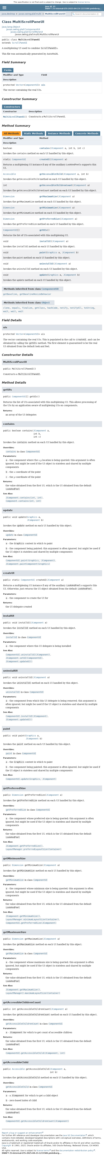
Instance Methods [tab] (59, 133)
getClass (40, 308)
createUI (44, 159)
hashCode (52, 308)
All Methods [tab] (11, 133)
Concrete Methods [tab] (86, 133)
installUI (45, 241)
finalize (27, 308)
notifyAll (75, 308)
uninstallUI (46, 263)
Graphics (52, 252)
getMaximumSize (48, 196)
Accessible (9, 174)
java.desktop (8, 14)
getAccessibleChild (50, 174)
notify (64, 308)
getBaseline (10, 294)
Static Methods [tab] (33, 133)
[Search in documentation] (87, 14)
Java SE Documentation (74, 1135)
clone (6, 308)
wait (5, 311)
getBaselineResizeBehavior (35, 294)
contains (44, 148)
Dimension (9, 196)
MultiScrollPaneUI (55, 14)
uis (43, 85)
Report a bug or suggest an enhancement (22, 1133)
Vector (19, 85)
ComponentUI (32, 85)
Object (46, 302)
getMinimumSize (48, 207)
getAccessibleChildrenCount (55, 185)
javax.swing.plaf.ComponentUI (23, 29)
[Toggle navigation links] (4, 7)
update (43, 275)
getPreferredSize (49, 219)
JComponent (57, 148)
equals (16, 308)
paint (42, 252)
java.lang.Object (11, 27)
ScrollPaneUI (19, 42)
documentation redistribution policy (76, 1150)
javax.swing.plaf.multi (30, 14)
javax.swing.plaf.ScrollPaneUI (27, 32)
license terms (84, 2)
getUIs (43, 230)
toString (89, 308)
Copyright (6, 1145)
